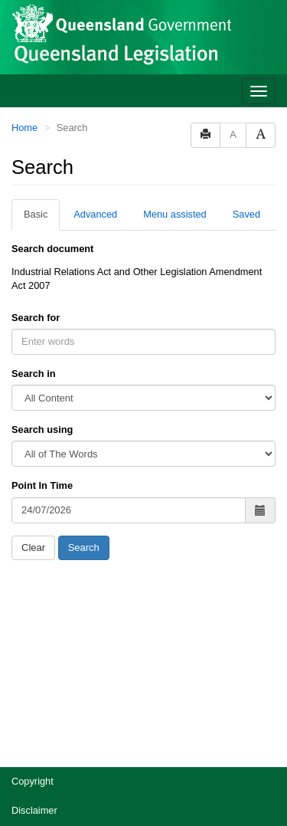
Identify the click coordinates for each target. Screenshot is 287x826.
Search (83, 547)
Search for (35, 317)
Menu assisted (175, 214)
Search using (42, 429)
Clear (33, 547)
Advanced (95, 214)
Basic (35, 214)
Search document (52, 248)
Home (24, 127)
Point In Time (42, 485)
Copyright (32, 781)
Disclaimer (34, 810)
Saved (246, 214)
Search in (33, 373)
